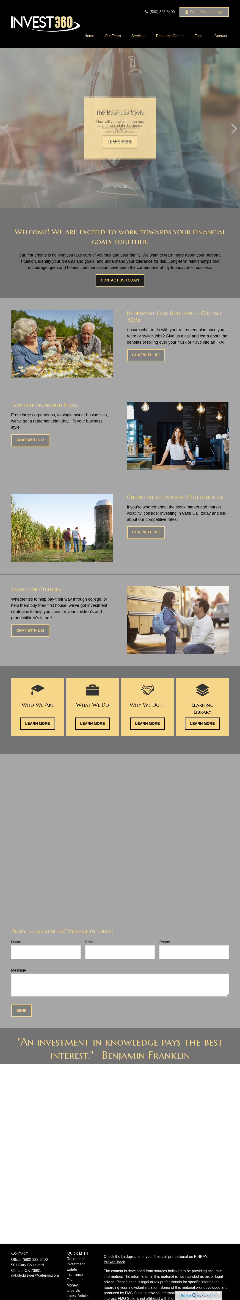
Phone (164, 942)
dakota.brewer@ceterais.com (35, 1275)
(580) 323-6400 (159, 12)
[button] (89, 36)
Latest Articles (78, 1296)
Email (89, 942)
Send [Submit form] (22, 1011)
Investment (76, 1264)
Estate (72, 1269)
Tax (69, 1280)
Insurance (75, 1275)
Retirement (76, 1259)
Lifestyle (73, 1290)
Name (16, 942)
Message (18, 970)
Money (72, 1285)
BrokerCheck (114, 1262)
